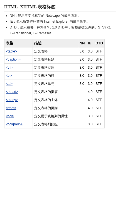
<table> (11, 51)
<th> (9, 68)
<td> (9, 84)
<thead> (12, 92)
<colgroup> (14, 124)
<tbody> (12, 100)
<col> (10, 116)
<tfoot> (11, 108)
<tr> (9, 76)
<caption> (13, 59)
